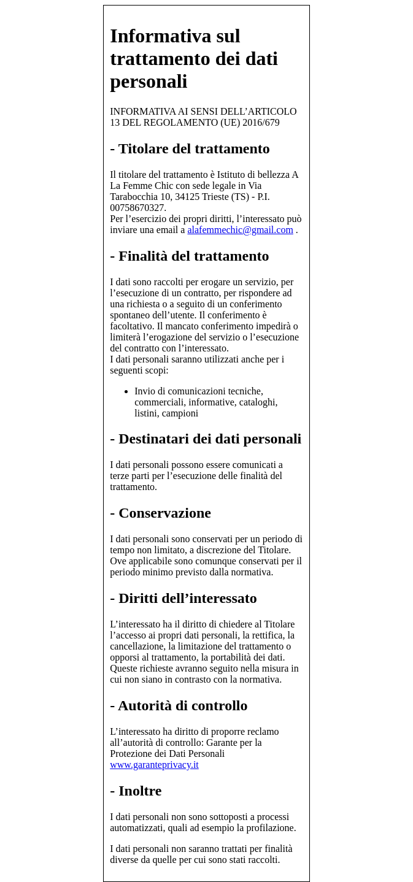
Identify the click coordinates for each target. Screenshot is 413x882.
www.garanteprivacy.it (154, 764)
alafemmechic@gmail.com (240, 229)
